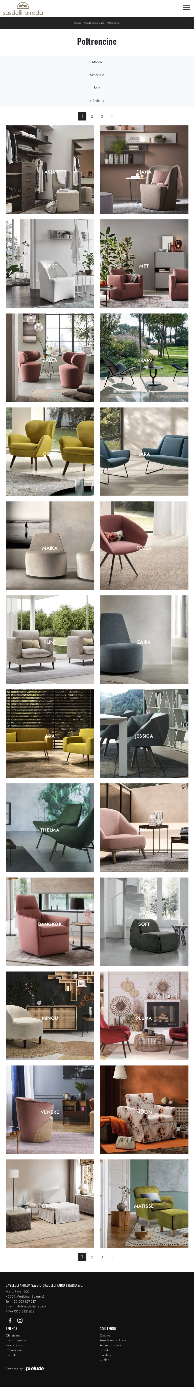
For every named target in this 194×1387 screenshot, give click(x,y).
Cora (50, 454)
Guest (50, 266)
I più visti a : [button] (97, 100)
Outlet (104, 1359)
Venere (50, 1112)
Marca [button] (97, 61)
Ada (50, 736)
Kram (144, 360)
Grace (50, 1206)
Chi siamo (13, 1335)
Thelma (49, 830)
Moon (144, 1112)
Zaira (144, 642)
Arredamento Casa (94, 23)
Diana (144, 172)
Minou (50, 1018)
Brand (104, 1350)
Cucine (105, 1335)
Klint (50, 642)
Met (144, 266)
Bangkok (50, 924)
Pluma (144, 1018)
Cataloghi (106, 1355)
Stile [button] (97, 87)
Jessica (144, 736)
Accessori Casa (110, 1345)
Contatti (11, 1355)
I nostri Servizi (16, 1340)
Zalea (49, 360)
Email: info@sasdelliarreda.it (26, 1306)
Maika (50, 548)
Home (77, 23)
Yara (144, 454)
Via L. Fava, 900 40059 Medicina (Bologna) (25, 1294)
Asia (49, 172)
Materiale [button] (97, 74)
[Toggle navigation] (186, 7)
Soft (144, 924)
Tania (144, 830)
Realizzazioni (15, 1345)
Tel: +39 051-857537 (21, 1301)
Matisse (144, 1206)
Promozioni (14, 1350)
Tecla (144, 548)
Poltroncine (113, 23)
